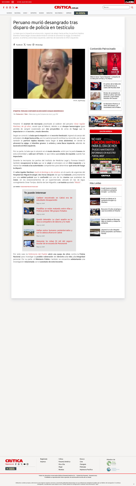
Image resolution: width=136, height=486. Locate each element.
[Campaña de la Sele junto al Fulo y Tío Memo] (105, 63)
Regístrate (43, 459)
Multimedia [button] (59, 13)
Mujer (61, 467)
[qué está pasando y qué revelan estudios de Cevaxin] (95, 96)
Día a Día (62, 464)
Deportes (33, 13)
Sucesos (9, 13)
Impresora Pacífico (86, 469)
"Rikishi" (77, 182)
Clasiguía (83, 464)
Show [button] (25, 13)
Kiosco (82, 459)
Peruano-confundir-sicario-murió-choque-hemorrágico (42, 111)
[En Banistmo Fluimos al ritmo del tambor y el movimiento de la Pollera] (95, 106)
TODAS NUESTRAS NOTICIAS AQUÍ (29, 186)
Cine (81, 461)
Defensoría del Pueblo (37, 254)
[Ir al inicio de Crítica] (67, 7)
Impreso (68, 13)
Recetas (61, 469)
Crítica (61, 459)
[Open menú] (13, 2)
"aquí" (97, 484)
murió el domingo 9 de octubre (47, 172)
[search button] (132, 7)
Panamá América (64, 461)
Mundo (41, 13)
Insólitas (49, 13)
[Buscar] (116, 7)
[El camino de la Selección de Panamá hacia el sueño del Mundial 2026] (95, 86)
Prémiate (83, 467)
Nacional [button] (18, 13)
